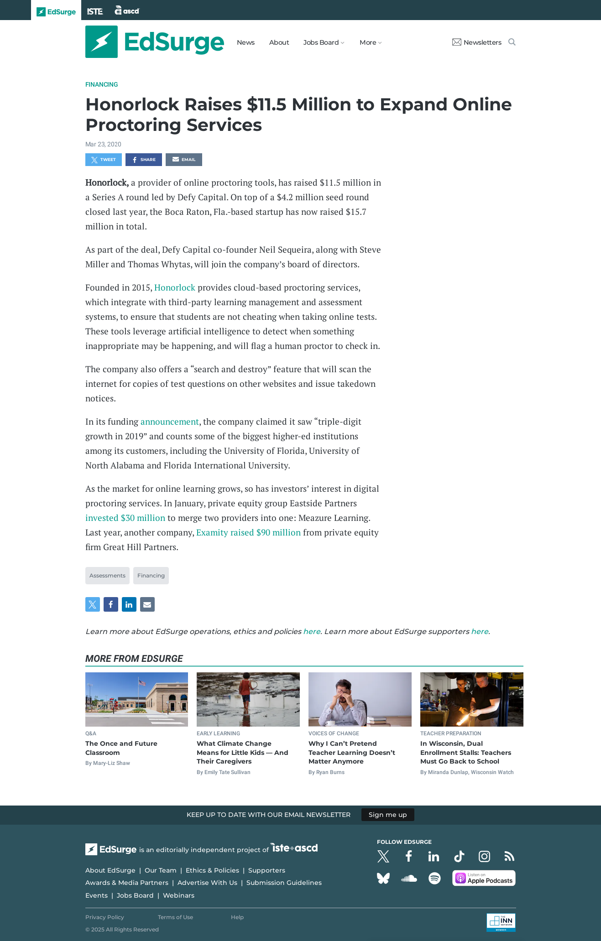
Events (96, 895)
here (311, 631)
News (246, 42)
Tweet (103, 160)
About (279, 42)
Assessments (107, 575)
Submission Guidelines (284, 883)
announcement (170, 421)
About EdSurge (110, 870)
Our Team (161, 870)
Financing (101, 84)
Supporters (266, 870)
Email (183, 160)
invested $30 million (125, 517)
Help (237, 917)
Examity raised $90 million (248, 532)
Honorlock (174, 287)
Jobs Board (135, 895)
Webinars (178, 895)
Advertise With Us (207, 883)
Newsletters (477, 42)
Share (143, 160)
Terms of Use (175, 917)
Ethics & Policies (212, 870)
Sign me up (388, 815)
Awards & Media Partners (126, 883)
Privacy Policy (104, 917)
